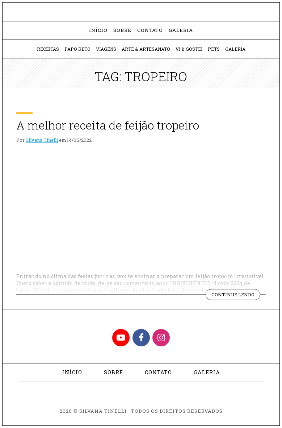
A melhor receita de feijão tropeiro (107, 125)
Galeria (181, 30)
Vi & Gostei (189, 49)
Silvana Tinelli (42, 140)
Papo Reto (77, 49)
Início (98, 30)
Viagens (106, 49)
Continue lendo (235, 295)
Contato (150, 30)
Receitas (48, 49)
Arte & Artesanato (146, 49)
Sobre (122, 30)
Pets (214, 49)
